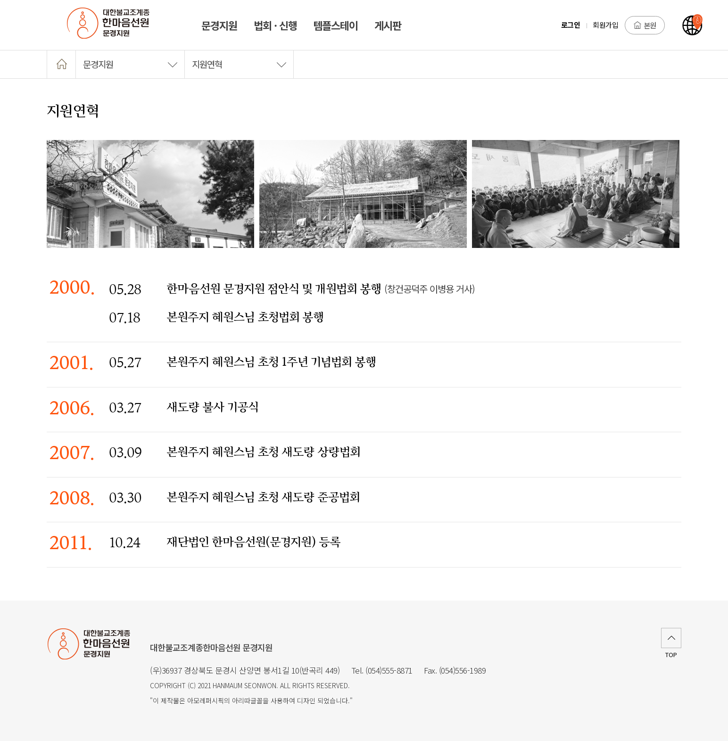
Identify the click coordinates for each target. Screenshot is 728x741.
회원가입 (605, 25)
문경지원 (130, 64)
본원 (645, 25)
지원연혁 (239, 64)
